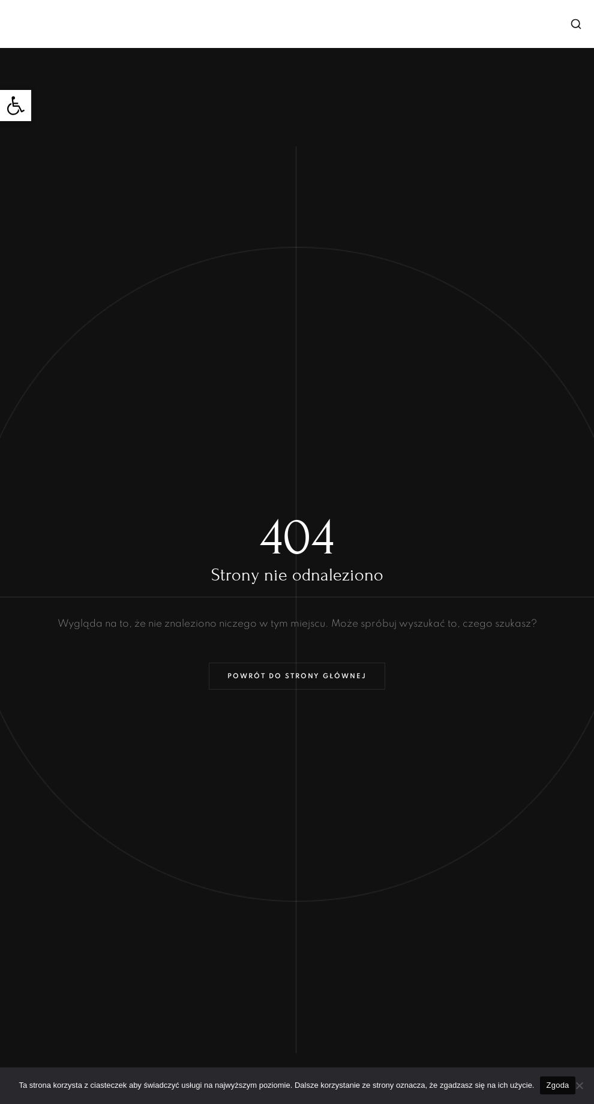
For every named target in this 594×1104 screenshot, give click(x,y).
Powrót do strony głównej (297, 676)
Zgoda (557, 1085)
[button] (15, 105)
